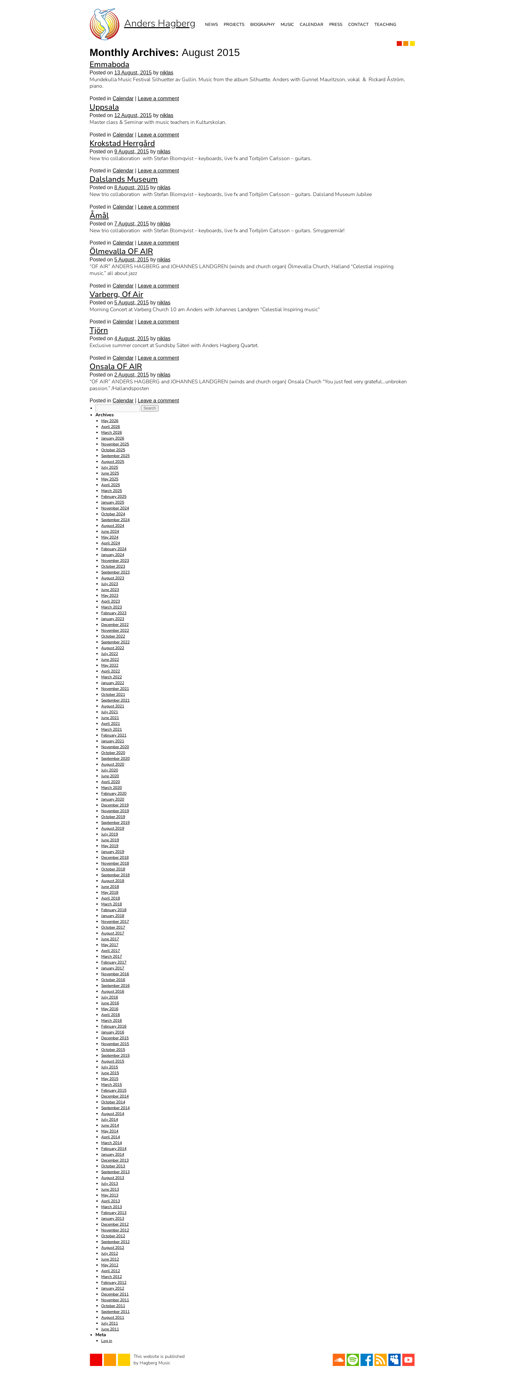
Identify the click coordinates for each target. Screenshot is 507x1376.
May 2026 (109, 420)
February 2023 (113, 613)
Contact (358, 24)
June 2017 (110, 939)
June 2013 (110, 1189)
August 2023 (112, 578)
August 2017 (112, 933)
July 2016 (109, 997)
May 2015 (109, 1078)
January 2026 (112, 438)
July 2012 (109, 1253)
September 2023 (115, 572)
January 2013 (112, 1218)
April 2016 (110, 1014)
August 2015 (112, 1061)
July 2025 (109, 467)
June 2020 (110, 776)
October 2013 (113, 1166)
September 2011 (115, 1311)
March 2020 (111, 787)
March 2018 (111, 904)
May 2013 (109, 1195)
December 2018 (115, 857)
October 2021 (113, 694)
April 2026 (110, 426)
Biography (262, 24)
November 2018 (115, 863)
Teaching (385, 24)
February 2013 (113, 1212)
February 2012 (113, 1282)
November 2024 (115, 508)
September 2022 (115, 642)
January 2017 (112, 968)
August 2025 (112, 461)
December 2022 (115, 624)
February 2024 (113, 548)
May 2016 (109, 1008)
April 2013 (110, 1201)
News (211, 24)
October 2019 (113, 816)
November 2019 (115, 811)
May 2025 (109, 479)
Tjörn (99, 330)
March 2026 (111, 432)
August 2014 (112, 1113)
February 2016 (113, 1026)
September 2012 (115, 1241)
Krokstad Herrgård (122, 143)
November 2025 (115, 444)
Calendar (311, 24)
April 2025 (110, 484)
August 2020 (112, 764)
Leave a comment (158, 98)
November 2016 (115, 974)
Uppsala (104, 107)
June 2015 (110, 1073)
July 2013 (109, 1183)
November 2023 (115, 560)
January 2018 (112, 915)
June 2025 (110, 473)
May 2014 (109, 1131)
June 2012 (110, 1259)
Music (287, 24)
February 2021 (113, 735)
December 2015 (115, 1038)
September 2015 (115, 1055)
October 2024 (113, 514)
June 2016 (110, 1003)
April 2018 (110, 898)
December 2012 (115, 1224)
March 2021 (111, 729)
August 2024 (112, 525)
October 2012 (113, 1236)
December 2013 (115, 1160)
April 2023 (110, 601)
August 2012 (112, 1247)
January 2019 (112, 851)
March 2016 (111, 1020)
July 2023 (109, 583)
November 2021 (115, 688)
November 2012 (115, 1230)
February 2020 (113, 793)
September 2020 (115, 758)
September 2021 (115, 700)
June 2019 (110, 840)
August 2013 (112, 1177)
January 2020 (112, 799)
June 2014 (110, 1125)
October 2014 (113, 1102)
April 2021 (110, 723)
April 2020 (110, 781)
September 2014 (115, 1107)
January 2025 (112, 502)
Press (335, 24)
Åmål (99, 215)
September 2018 (115, 875)
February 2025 (113, 496)
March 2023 (111, 607)
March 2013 (111, 1206)
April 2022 (110, 671)
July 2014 (109, 1119)
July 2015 (109, 1067)
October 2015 (113, 1049)
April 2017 (110, 950)
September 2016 (115, 985)
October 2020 (113, 752)
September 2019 (115, 822)
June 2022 (110, 659)
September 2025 (115, 455)
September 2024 (115, 519)
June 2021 (110, 717)
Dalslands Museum (124, 179)
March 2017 (111, 956)
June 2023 (110, 589)
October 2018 (113, 869)
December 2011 (115, 1294)
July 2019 (109, 834)
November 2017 (115, 921)
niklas (166, 72)
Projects (234, 24)
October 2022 (113, 636)
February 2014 (113, 1148)
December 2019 (115, 805)
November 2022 (115, 630)
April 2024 (110, 543)
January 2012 (112, 1288)
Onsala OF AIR (116, 366)
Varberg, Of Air (116, 294)
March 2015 (111, 1084)
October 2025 (113, 450)
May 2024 (109, 537)
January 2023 (112, 618)
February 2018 (113, 909)
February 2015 (113, 1090)
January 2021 (112, 741)
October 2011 (113, 1305)
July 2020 (109, 770)
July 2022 (109, 653)
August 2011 (112, 1317)
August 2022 (112, 647)
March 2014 (111, 1142)
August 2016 (112, 991)
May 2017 (109, 944)
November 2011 (115, 1300)
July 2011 (109, 1323)
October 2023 (113, 566)
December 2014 (115, 1096)
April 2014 (110, 1137)
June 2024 (110, 531)
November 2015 (115, 1043)
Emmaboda (109, 64)
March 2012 (111, 1276)
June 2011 (110, 1329)
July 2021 (109, 712)
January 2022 (112, 682)
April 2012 (110, 1270)
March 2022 (111, 677)
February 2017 (113, 962)
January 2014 (112, 1154)
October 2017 (113, 927)
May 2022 (109, 665)
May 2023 (109, 595)
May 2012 (109, 1265)
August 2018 (112, 880)
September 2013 (115, 1171)
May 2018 (109, 892)
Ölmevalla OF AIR (121, 251)
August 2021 (112, 706)
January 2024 (112, 554)
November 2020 (115, 746)
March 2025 (111, 490)
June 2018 (110, 886)
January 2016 (112, 1032)
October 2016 (113, 979)
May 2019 (109, 845)
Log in (106, 1340)
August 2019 (112, 828)
